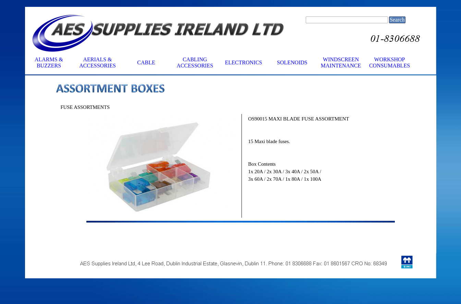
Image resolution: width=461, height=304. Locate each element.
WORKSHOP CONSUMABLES (389, 62)
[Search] (347, 19)
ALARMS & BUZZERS (49, 62)
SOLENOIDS (292, 62)
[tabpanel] (240, 89)
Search (397, 20)
